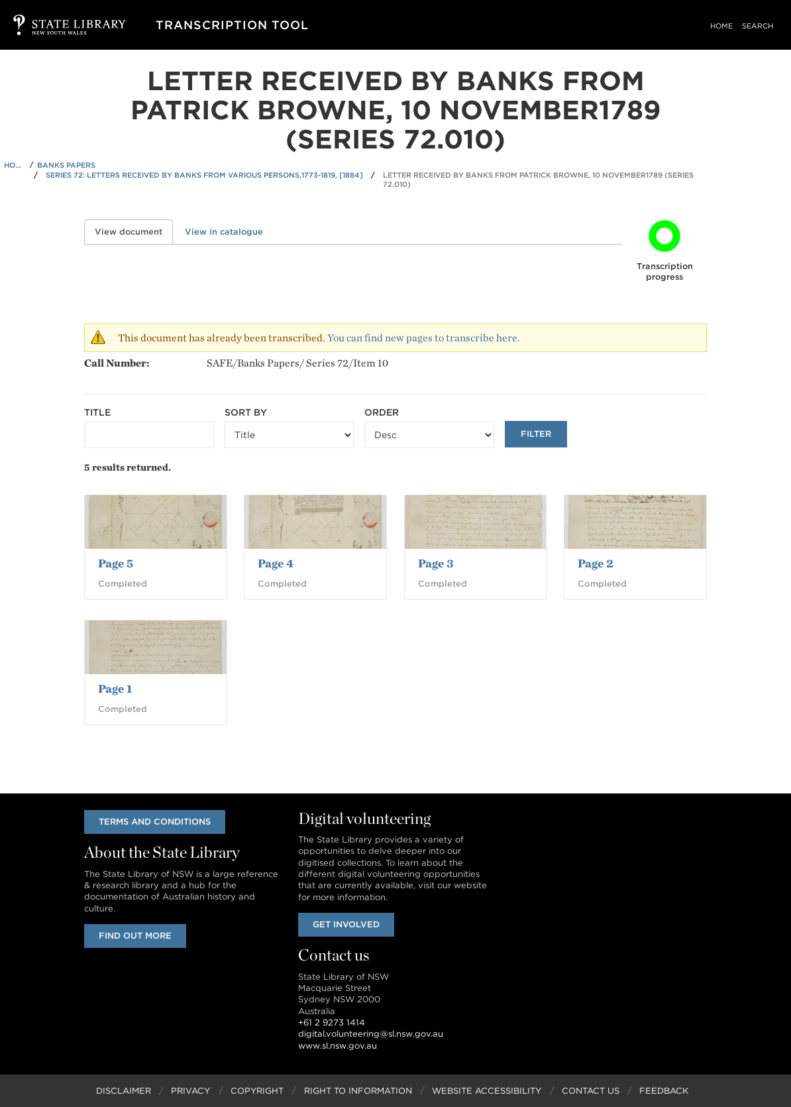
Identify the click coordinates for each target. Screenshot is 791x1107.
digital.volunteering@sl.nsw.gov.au (370, 1034)
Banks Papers (66, 165)
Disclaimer (123, 1091)
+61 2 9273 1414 (331, 1022)
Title (97, 412)
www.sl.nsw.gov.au (337, 1046)
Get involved (346, 924)
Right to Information (358, 1091)
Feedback (663, 1091)
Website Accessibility (486, 1091)
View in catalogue (224, 232)
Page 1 (115, 688)
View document (134, 232)
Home (721, 25)
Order (381, 412)
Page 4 (275, 563)
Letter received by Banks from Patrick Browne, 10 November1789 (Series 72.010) (538, 180)
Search (757, 25)
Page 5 (115, 563)
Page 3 (436, 563)
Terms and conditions (155, 822)
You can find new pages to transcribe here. (423, 337)
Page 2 (595, 563)
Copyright (257, 1091)
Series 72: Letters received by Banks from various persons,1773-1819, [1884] (204, 175)
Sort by (246, 412)
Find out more (135, 936)
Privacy (190, 1091)
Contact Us (590, 1091)
